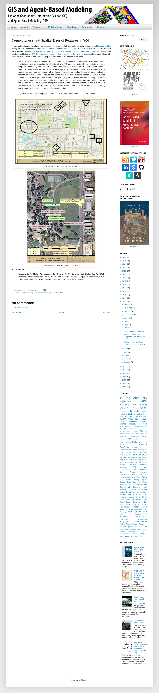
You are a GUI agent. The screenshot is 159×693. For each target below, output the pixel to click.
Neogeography (131, 462)
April (126, 352)
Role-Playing (136, 484)
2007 (124, 383)
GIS (19, 293)
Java (121, 452)
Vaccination (124, 517)
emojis (122, 529)
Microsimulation (135, 460)
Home (13, 27)
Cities (130, 419)
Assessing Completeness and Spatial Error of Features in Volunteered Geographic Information (65, 51)
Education (134, 436)
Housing (141, 450)
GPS (140, 442)
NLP (121, 462)
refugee (122, 531)
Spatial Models (141, 497)
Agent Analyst (133, 408)
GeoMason (142, 445)
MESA (144, 455)
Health (134, 450)
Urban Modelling (135, 509)
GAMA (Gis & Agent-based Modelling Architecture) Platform (139, 575)
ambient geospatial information (133, 527)
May (126, 349)
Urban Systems (134, 512)
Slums (128, 490)
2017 (124, 288)
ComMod (123, 421)
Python (144, 477)
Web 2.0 (143, 522)
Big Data (131, 414)
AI (124, 408)
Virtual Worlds (141, 517)
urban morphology (135, 536)
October (127, 311)
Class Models (141, 419)
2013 (124, 301)
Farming (122, 439)
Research (38, 27)
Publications (55, 27)
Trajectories (124, 507)
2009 (124, 377)
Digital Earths (131, 431)
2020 (124, 278)
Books (145, 414)
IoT (146, 450)
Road (130, 484)
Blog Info (139, 414)
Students (87, 27)
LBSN (126, 452)
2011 (124, 370)
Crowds (128, 426)
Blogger (84, 680)
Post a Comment (21, 308)
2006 (124, 387)
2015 (124, 295)
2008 (124, 380)
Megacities (123, 460)
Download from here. (75, 279)
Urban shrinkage (134, 514)
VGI (35, 293)
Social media (135, 492)
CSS (136, 416)
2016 (124, 291)
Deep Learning (135, 429)
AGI (121, 408)
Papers (133, 472)
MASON (137, 455)
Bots (121, 417)
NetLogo (143, 462)
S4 (142, 484)
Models (144, 460)
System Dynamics (133, 502)
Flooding (135, 439)
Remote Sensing (132, 480)
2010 (124, 373)
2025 (124, 261)
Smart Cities (136, 489)
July (126, 321)
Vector (132, 517)
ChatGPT (123, 419)
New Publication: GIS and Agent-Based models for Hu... (134, 337)
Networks (143, 465)
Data (145, 426)
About (24, 27)
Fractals (128, 442)
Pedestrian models (134, 475)
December (128, 304)
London (128, 455)
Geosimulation (125, 450)
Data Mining (124, 429)
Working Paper (132, 524)
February (128, 359)
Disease (143, 433)
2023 (124, 267)
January (127, 362)
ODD (135, 467)
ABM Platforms (140, 405)
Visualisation (124, 519)
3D (121, 398)
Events (144, 436)
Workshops (143, 524)
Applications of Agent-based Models (139, 599)
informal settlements (132, 529)
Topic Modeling (126, 504)
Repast (144, 479)
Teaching (72, 27)
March (127, 355)
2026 (124, 257)
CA (125, 416)
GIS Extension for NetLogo (139, 622)
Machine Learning (127, 457)
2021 (124, 274)
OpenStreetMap (27, 293)
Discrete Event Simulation (129, 434)
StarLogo (122, 499)
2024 (124, 264)
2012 (124, 366)
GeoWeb (134, 447)
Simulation (136, 487)
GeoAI (145, 442)
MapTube (137, 457)
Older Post (106, 313)
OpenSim (144, 467)
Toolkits (144, 502)
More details (133, 94)
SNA (145, 485)
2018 (124, 284)
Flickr (129, 439)
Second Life (125, 487)
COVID (130, 417)
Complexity (132, 421)
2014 (124, 298)
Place (145, 475)
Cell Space (143, 417)
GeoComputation (126, 445)
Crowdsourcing (137, 426)
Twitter (135, 507)
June (126, 325)
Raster (122, 480)
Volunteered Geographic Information (50, 293)
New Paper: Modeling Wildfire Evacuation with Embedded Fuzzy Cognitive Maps (140, 647)
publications (99, 46)
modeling (144, 529)
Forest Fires (128, 328)
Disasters (143, 431)
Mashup (144, 457)
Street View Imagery (133, 499)
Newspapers (124, 467)
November (128, 308)
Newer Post (16, 313)
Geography (143, 447)
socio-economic (134, 531)
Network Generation (128, 465)
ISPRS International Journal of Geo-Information (51, 54)
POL (135, 470)
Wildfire (122, 524)
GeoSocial (124, 447)
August (127, 318)
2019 (124, 281)
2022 (124, 271)
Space (138, 494)
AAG (128, 398)
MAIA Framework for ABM (134, 331)
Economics (123, 436)
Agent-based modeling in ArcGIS (139, 549)
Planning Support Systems (130, 477)
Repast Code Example (130, 482)
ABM (136, 397)
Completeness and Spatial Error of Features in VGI (134, 343)
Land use (132, 452)
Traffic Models (141, 504)
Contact (101, 27)
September (128, 315)
